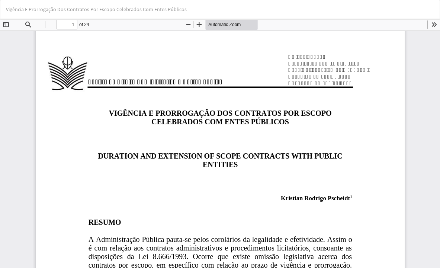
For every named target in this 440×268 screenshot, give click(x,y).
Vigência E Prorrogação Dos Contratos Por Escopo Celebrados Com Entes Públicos (96, 9)
